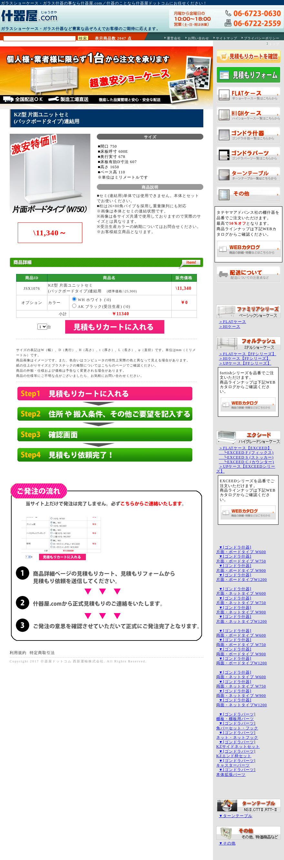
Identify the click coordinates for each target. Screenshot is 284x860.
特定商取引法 (42, 652)
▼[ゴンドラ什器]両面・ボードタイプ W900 (241, 651)
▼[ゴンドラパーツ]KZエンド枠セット (236, 753)
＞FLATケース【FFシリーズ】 (247, 354)
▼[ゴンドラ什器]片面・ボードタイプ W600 (241, 549)
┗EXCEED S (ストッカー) (246, 457)
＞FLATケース (232, 321)
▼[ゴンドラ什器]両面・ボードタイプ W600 (241, 633)
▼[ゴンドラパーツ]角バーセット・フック (237, 725)
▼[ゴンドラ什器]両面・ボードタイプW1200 (241, 660)
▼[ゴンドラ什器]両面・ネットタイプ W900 (241, 693)
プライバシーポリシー (261, 38)
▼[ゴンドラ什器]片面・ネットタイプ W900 (241, 609)
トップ (274, 44)
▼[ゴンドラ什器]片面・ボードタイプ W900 (241, 567)
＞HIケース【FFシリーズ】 (244, 358)
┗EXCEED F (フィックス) (246, 452)
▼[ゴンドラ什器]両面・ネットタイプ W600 (241, 674)
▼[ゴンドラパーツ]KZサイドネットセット (238, 744)
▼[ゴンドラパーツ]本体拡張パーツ (236, 772)
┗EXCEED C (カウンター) (246, 462)
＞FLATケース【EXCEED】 (245, 448)
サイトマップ (226, 38)
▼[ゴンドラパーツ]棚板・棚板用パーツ (236, 716)
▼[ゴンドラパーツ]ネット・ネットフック (237, 734)
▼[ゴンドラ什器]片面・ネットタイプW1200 (241, 618)
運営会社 (174, 38)
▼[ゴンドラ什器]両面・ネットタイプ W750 (241, 684)
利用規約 (18, 652)
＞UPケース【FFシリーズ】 (245, 363)
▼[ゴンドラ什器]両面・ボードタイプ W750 (241, 642)
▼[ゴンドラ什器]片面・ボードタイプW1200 (241, 577)
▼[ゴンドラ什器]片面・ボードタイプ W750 (241, 558)
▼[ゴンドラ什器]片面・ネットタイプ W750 (241, 600)
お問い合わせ (198, 38)
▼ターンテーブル (235, 816)
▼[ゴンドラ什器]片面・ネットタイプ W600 (241, 591)
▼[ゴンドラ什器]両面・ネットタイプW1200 (241, 702)
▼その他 (227, 843)
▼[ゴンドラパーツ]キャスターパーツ (236, 762)
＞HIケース (229, 326)
